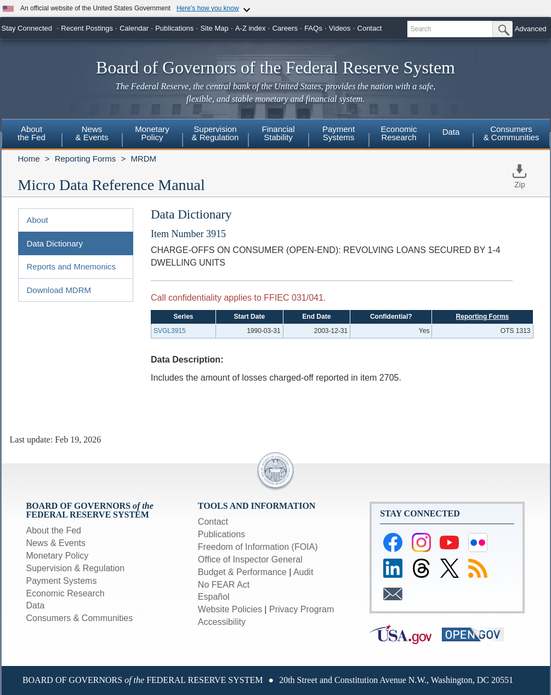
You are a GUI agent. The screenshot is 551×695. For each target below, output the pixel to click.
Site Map (214, 28)
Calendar (134, 28)
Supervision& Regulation (215, 133)
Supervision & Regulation (75, 568)
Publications (174, 28)
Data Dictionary (55, 243)
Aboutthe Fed (32, 133)
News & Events (56, 543)
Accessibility (222, 622)
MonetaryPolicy (152, 133)
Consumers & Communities (511, 133)
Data (451, 131)
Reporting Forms (85, 158)
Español (214, 596)
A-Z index (250, 28)
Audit (303, 572)
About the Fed (54, 530)
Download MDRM (59, 290)
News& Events (91, 133)
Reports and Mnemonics (71, 266)
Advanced (531, 29)
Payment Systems (61, 580)
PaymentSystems (338, 133)
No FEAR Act (223, 584)
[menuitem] (32, 134)
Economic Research (65, 593)
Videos (340, 28)
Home (29, 158)
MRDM (143, 158)
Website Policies (230, 609)
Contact (369, 28)
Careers (285, 28)
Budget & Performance (242, 572)
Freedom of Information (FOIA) (258, 547)
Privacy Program (301, 609)
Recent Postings (87, 28)
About (37, 220)
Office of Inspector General (250, 559)
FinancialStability (278, 133)
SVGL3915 (170, 331)
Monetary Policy (57, 555)
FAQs (313, 28)
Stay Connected (27, 28)
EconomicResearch (399, 133)
